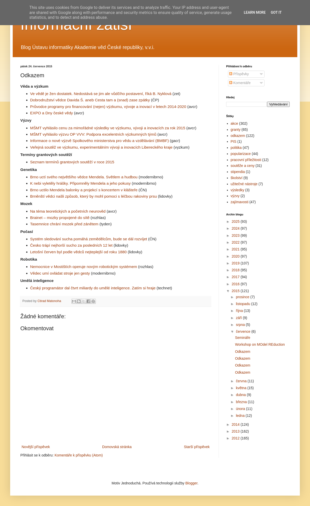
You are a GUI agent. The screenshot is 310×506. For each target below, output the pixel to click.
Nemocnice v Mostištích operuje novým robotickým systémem (83, 266)
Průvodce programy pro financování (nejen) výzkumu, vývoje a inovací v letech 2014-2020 (108, 106)
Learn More (255, 12)
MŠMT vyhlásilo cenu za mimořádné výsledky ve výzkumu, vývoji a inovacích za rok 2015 (107, 128)
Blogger (191, 483)
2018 (236, 270)
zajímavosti (240, 202)
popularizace (241, 154)
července (243, 331)
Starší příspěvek (197, 447)
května (241, 388)
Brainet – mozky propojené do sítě (60, 217)
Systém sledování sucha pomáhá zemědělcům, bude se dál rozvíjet (88, 239)
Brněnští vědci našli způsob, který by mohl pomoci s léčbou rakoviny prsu (93, 196)
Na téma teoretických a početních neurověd (68, 211)
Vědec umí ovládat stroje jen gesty (60, 273)
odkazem (238, 136)
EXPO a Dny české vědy (51, 113)
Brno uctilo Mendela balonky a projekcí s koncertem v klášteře (84, 190)
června (241, 381)
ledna (240, 416)
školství (237, 178)
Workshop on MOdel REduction (260, 344)
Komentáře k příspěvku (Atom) (79, 455)
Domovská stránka (117, 447)
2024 (236, 228)
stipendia (238, 172)
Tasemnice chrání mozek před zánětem (64, 224)
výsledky (237, 190)
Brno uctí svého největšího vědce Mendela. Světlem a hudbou (84, 177)
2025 (236, 221)
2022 (236, 242)
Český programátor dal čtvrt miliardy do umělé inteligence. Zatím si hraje (93, 288)
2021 (236, 249)
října (240, 311)
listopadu (243, 304)
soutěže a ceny (243, 166)
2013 (236, 431)
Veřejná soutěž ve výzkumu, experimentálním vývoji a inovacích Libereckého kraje (101, 147)
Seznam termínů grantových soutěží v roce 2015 (72, 162)
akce (234, 123)
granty (236, 130)
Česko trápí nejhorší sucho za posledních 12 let (71, 245)
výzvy (235, 196)
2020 (236, 256)
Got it (276, 12)
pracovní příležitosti (246, 160)
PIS (234, 141)
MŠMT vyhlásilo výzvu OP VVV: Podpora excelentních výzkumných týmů (93, 134)
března (242, 402)
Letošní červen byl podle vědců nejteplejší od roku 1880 (78, 252)
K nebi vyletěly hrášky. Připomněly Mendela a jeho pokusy (80, 183)
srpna (241, 325)
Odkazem (242, 352)
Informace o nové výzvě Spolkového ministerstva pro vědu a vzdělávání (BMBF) (99, 140)
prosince (243, 297)
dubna (241, 395)
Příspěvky (239, 74)
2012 (236, 438)
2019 (236, 263)
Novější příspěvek (36, 447)
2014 (236, 424)
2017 (236, 277)
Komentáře (240, 83)
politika (236, 148)
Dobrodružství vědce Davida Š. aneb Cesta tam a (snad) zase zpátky (90, 100)
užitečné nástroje (244, 184)
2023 (236, 235)
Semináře (242, 338)
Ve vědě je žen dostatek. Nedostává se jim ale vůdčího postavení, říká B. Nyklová (101, 93)
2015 (236, 291)
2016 (236, 284)
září (239, 318)
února (241, 409)
